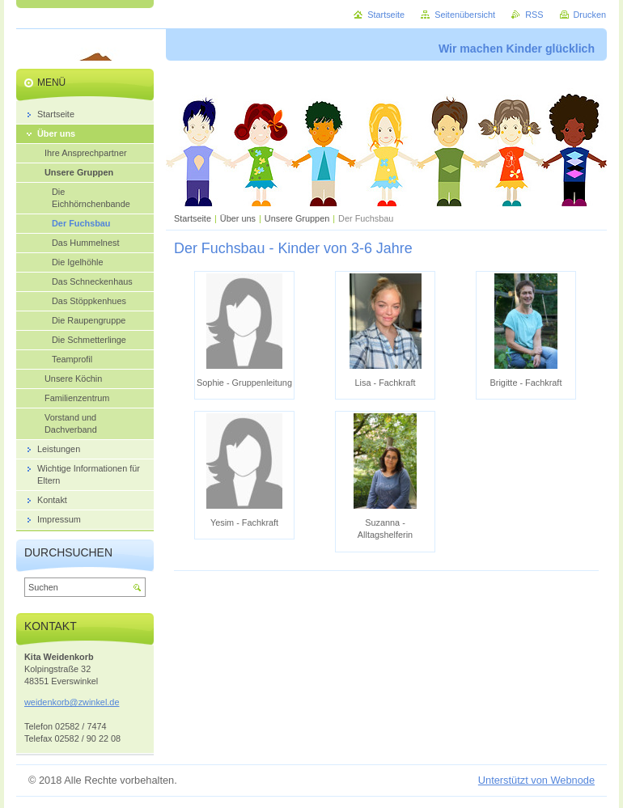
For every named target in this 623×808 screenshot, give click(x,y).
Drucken (590, 14)
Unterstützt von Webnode (536, 780)
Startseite (192, 218)
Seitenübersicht (464, 14)
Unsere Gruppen (297, 218)
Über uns (238, 218)
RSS (534, 14)
